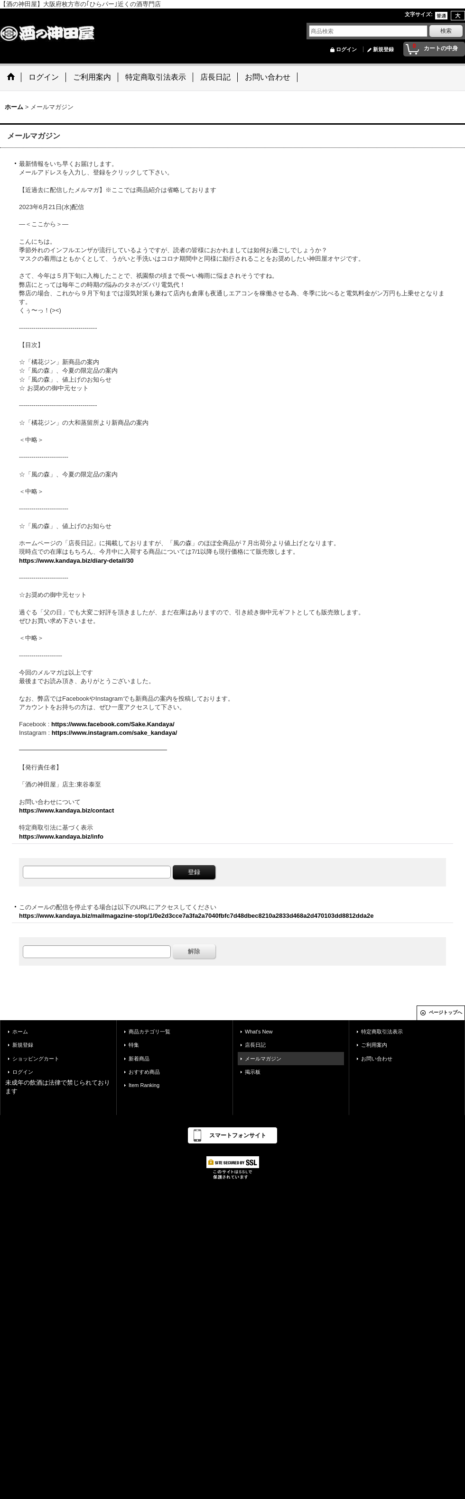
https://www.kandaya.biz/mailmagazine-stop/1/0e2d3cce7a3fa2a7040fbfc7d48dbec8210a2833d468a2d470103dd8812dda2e (196, 915)
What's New (259, 1031)
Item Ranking (144, 1085)
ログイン (346, 49)
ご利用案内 (374, 1045)
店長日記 (255, 1045)
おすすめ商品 (144, 1072)
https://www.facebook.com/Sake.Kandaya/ (113, 724)
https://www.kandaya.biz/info (61, 836)
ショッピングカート (35, 1058)
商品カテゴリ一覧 (149, 1031)
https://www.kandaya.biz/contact (66, 810)
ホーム (20, 1031)
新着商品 (139, 1058)
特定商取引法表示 (382, 1031)
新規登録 (383, 49)
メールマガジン (263, 1058)
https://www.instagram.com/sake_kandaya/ (114, 732)
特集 (134, 1045)
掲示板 (252, 1072)
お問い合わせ (376, 1058)
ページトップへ (445, 1012)
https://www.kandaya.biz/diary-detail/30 (76, 560)
